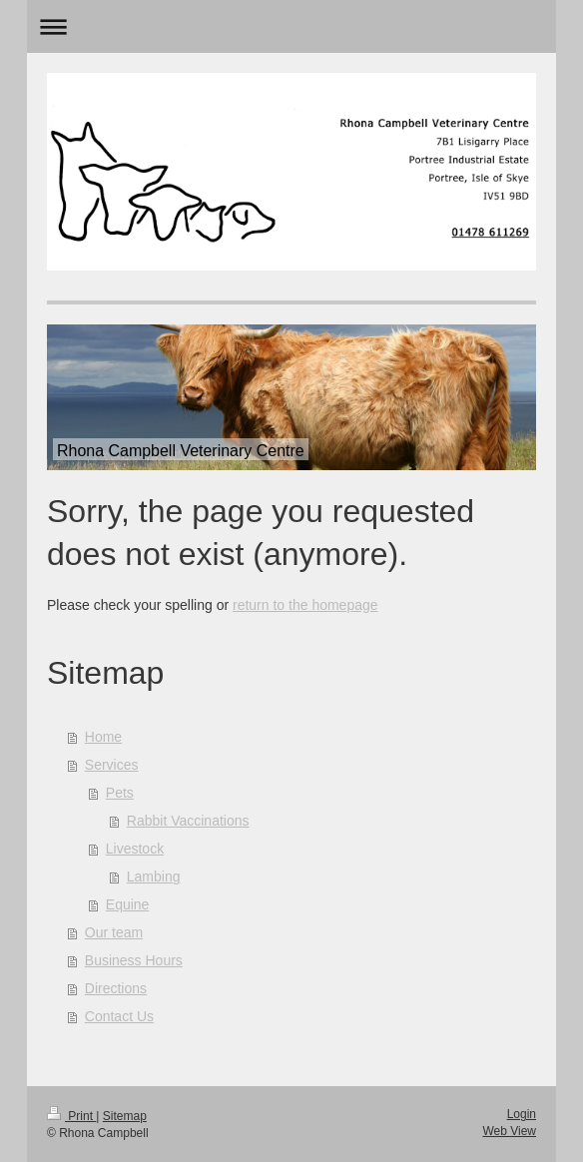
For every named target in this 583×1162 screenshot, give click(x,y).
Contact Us (119, 1016)
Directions (116, 988)
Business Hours (134, 960)
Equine (128, 904)
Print (71, 1116)
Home (103, 737)
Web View (509, 1131)
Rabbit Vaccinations (188, 821)
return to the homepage (305, 605)
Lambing (154, 876)
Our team (114, 932)
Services (112, 765)
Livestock (135, 849)
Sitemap (125, 1116)
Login (521, 1114)
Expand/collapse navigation (291, 26)
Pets (120, 793)
